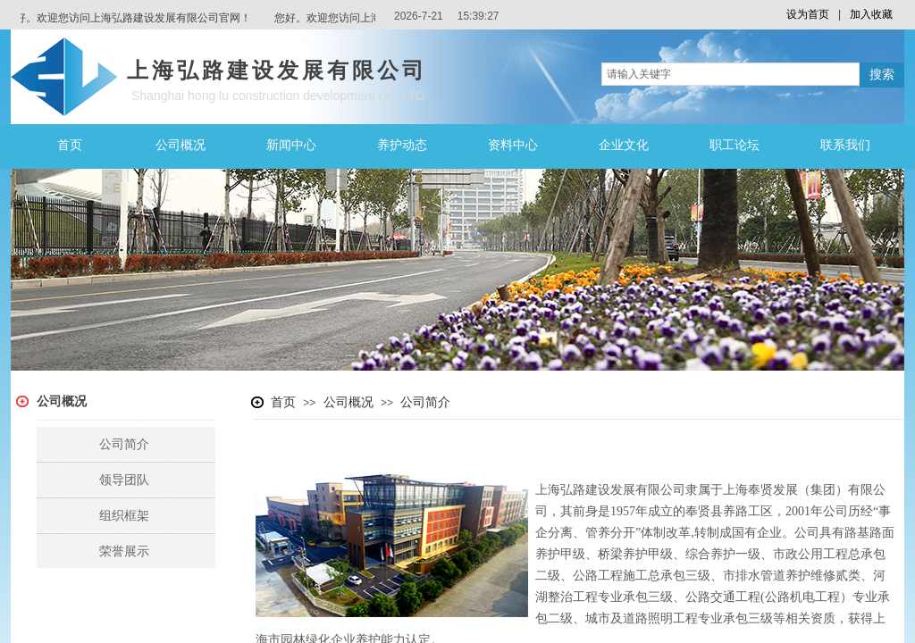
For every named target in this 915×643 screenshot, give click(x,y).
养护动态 (402, 145)
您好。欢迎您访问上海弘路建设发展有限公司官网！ (129, 18)
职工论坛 (734, 145)
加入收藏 (871, 14)
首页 (69, 145)
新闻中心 (291, 145)
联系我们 (845, 145)
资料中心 (513, 145)
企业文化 (624, 145)
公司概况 (180, 145)
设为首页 (807, 14)
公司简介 (425, 402)
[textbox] (730, 74)
